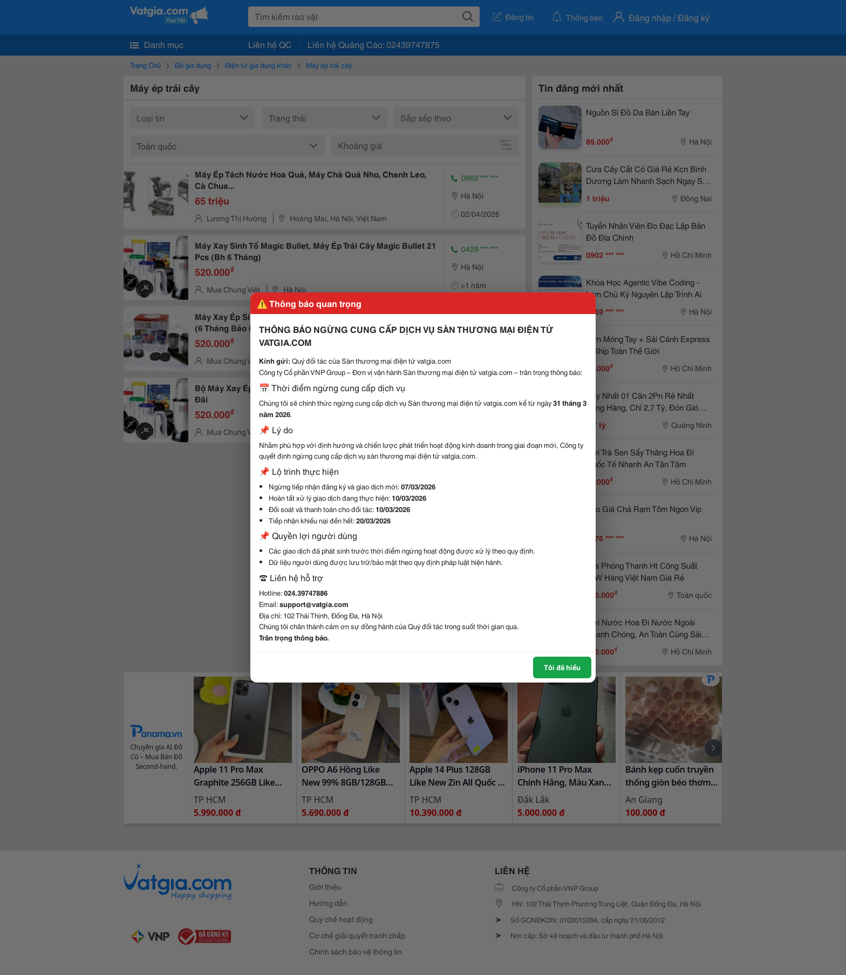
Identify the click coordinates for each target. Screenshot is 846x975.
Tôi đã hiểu (562, 667)
